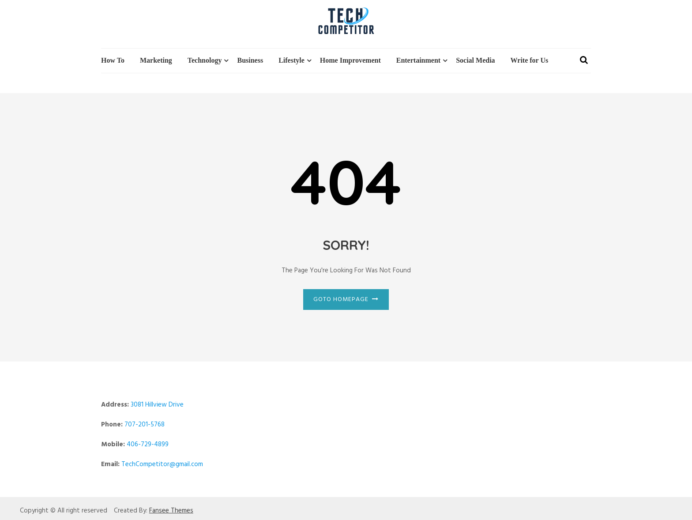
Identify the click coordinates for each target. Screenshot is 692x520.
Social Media (475, 60)
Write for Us (530, 60)
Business (250, 60)
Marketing (156, 60)
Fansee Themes (171, 511)
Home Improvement (350, 60)
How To (112, 60)
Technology (205, 60)
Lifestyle (291, 60)
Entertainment (418, 60)
